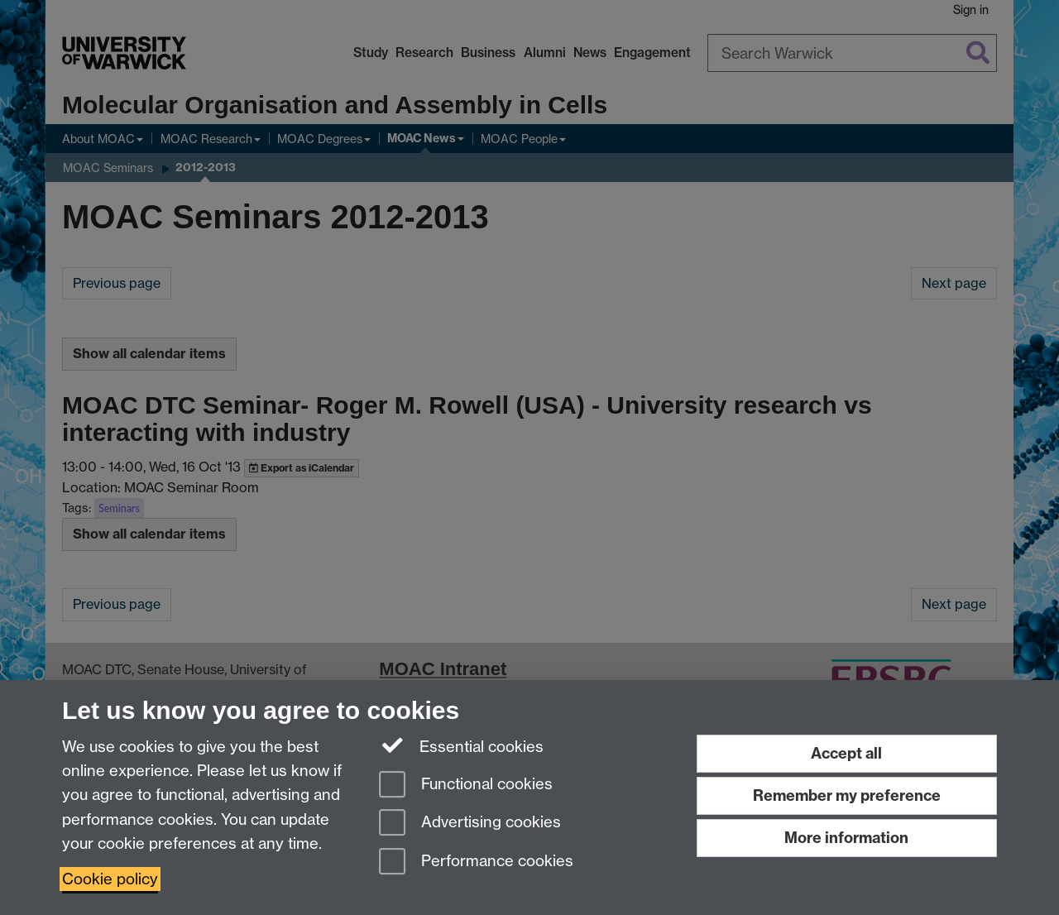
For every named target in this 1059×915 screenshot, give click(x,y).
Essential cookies (461, 745)
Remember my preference (847, 795)
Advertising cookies (470, 823)
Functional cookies (466, 785)
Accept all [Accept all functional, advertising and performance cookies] (846, 753)
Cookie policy (110, 879)
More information (846, 837)
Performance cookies (476, 862)
